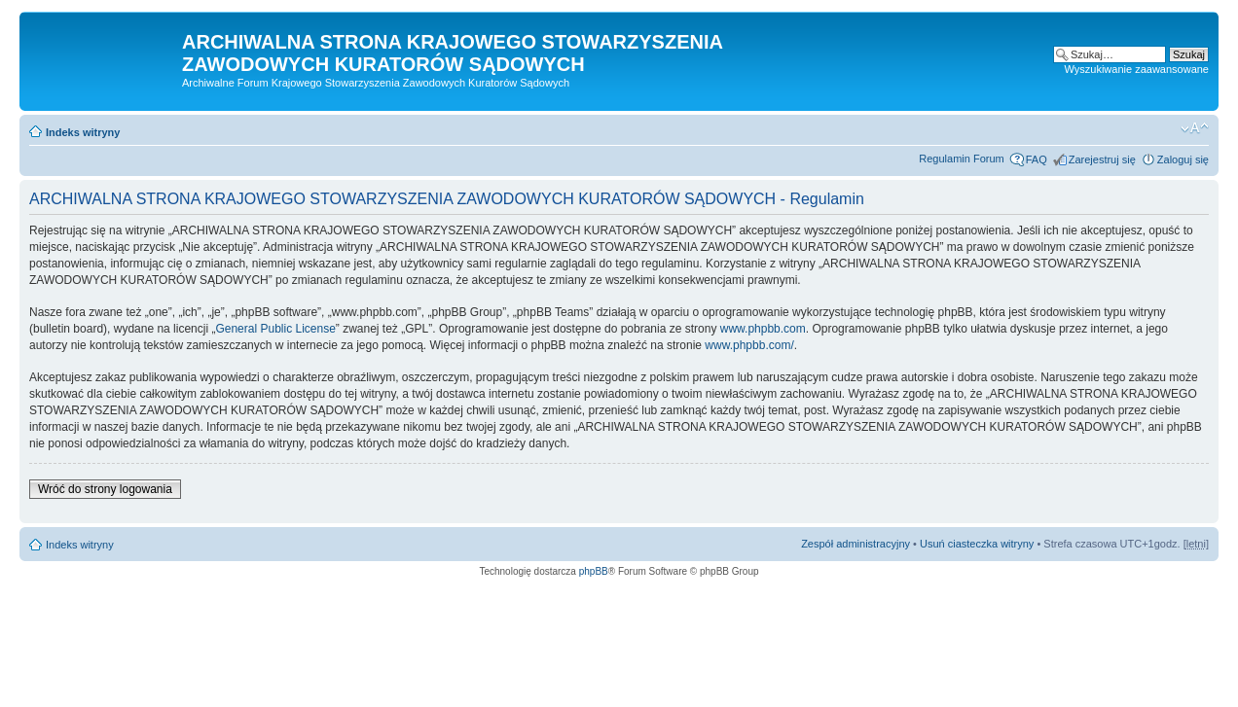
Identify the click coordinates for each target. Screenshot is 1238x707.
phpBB (593, 571)
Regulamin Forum (961, 158)
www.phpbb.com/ (749, 345)
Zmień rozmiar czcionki (1195, 128)
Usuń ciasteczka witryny (977, 543)
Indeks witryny (83, 132)
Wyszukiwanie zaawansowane (1137, 69)
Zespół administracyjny (855, 543)
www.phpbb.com (763, 329)
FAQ (1036, 159)
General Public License (275, 329)
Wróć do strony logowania (105, 489)
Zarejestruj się (1102, 159)
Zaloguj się (1183, 159)
